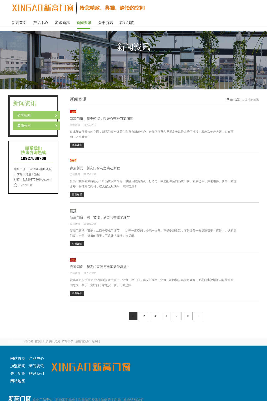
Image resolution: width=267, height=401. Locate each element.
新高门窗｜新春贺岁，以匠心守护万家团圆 (164, 113)
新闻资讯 (254, 98)
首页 (245, 98)
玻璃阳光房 (52, 338)
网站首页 (17, 356)
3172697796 (23, 184)
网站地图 (17, 378)
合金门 (95, 338)
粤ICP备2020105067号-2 (162, 391)
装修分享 (24, 125)
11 (188, 313)
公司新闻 (24, 114)
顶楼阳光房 (82, 338)
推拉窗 (29, 338)
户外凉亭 (67, 338)
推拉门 (39, 338)
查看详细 (140, 140)
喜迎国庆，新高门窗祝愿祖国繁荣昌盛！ (163, 260)
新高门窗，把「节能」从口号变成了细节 (163, 211)
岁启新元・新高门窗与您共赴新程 (158, 162)
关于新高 (17, 371)
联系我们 (36, 371)
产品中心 (36, 356)
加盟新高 (17, 363)
